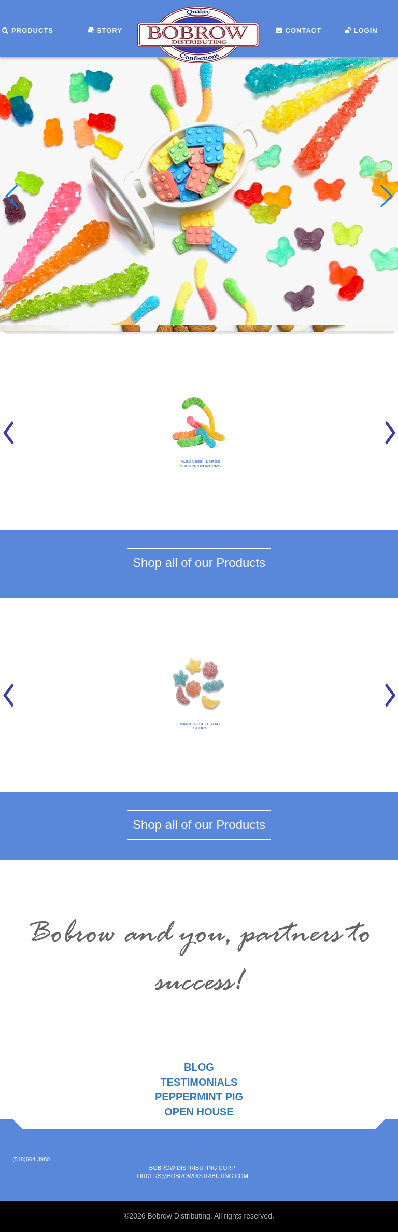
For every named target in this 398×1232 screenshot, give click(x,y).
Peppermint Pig (199, 1096)
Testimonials (199, 1082)
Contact (298, 30)
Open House (198, 1111)
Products (27, 30)
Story (105, 30)
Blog (199, 1067)
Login (361, 30)
